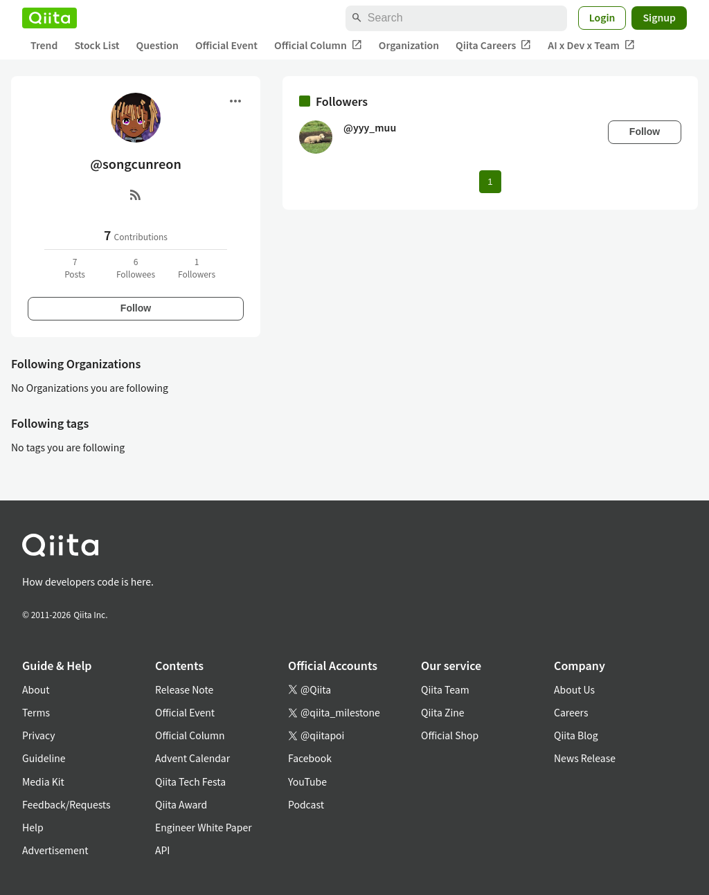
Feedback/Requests (66, 804)
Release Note (184, 689)
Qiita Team (445, 689)
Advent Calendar (192, 758)
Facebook (310, 758)
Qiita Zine (443, 712)
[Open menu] (235, 101)
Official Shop (449, 735)
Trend (43, 45)
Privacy (38, 735)
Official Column (318, 45)
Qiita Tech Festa (190, 781)
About (35, 689)
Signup (659, 17)
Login (602, 17)
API (162, 850)
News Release (585, 758)
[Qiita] (49, 18)
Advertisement (55, 850)
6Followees (135, 267)
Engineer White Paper (203, 827)
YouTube (307, 781)
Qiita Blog (576, 735)
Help (33, 827)
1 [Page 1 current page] (489, 182)
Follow (135, 308)
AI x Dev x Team (591, 45)
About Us (574, 689)
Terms (36, 712)
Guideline (44, 758)
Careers (571, 712)
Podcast (306, 804)
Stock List (96, 45)
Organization (409, 45)
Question (157, 45)
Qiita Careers (493, 45)
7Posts (74, 267)
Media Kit (43, 781)
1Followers (196, 267)
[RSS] (135, 194)
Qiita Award (181, 804)
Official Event (226, 45)
